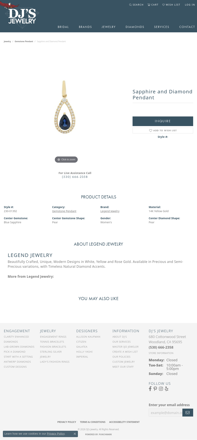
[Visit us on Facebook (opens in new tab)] (150, 388)
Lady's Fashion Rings (54, 361)
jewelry (7, 41)
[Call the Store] (161, 347)
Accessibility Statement (124, 422)
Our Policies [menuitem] (122, 356)
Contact (187, 27)
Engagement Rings (53, 336)
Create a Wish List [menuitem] (125, 351)
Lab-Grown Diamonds (19, 346)
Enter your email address (169, 405)
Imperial (82, 356)
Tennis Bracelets (52, 341)
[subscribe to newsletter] (187, 413)
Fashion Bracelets (53, 346)
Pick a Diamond (15, 351)
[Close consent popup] (75, 434)
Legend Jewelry (109, 211)
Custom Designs (15, 366)
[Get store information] (161, 353)
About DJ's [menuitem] (120, 336)
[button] (136, 5)
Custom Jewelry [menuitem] (124, 361)
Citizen (81, 341)
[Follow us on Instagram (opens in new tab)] (161, 388)
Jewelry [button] (109, 27)
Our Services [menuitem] (122, 341)
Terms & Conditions (92, 422)
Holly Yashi (84, 351)
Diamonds (135, 27)
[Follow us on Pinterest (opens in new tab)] (155, 388)
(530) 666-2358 (75, 177)
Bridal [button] (63, 27)
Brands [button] (85, 27)
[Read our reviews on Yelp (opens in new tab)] (166, 388)
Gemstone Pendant (24, 41)
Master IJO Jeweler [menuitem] (126, 346)
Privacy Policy (66, 422)
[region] (66, 106)
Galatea (82, 346)
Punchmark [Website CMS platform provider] (105, 434)
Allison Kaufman (88, 336)
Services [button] (161, 27)
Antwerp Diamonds (17, 361)
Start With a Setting (18, 356)
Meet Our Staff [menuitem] (123, 366)
